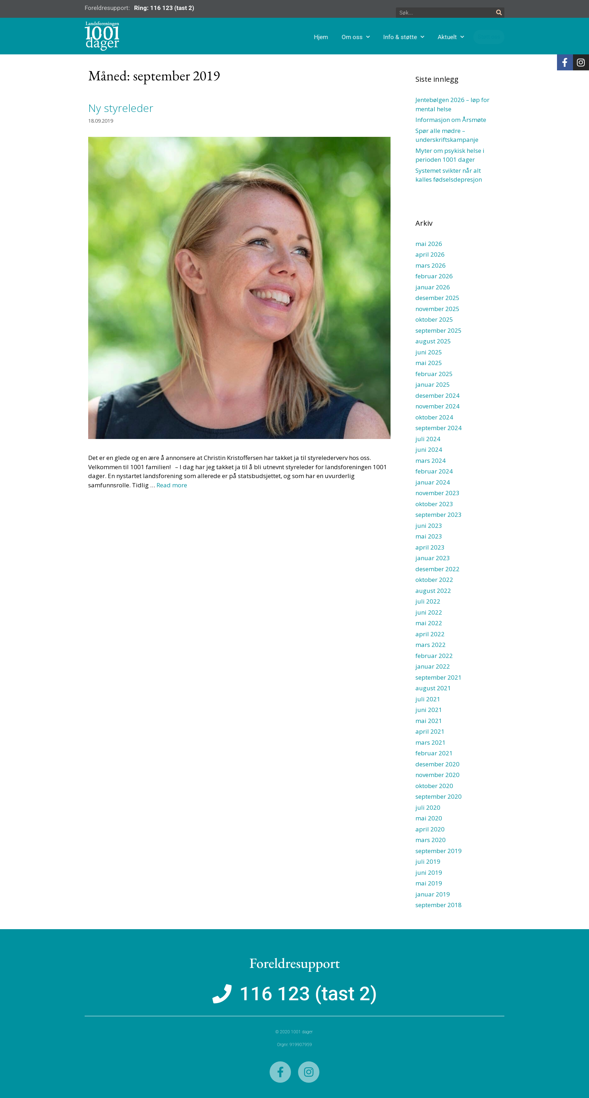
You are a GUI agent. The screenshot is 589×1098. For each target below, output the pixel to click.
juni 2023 (428, 525)
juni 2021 (428, 710)
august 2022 (433, 591)
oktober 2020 (434, 786)
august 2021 (433, 688)
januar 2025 (432, 384)
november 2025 (437, 309)
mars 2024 (430, 460)
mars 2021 (430, 742)
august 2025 (433, 341)
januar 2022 (432, 666)
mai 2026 (428, 244)
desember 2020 (437, 764)
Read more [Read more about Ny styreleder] (171, 485)
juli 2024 (427, 439)
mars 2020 (430, 840)
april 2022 (430, 634)
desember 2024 (437, 395)
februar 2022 (434, 656)
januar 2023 (432, 558)
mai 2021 (428, 721)
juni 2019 (428, 872)
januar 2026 (432, 287)
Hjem (350, 37)
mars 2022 (430, 645)
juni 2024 (428, 449)
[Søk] (499, 12)
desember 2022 (437, 569)
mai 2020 (428, 818)
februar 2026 (434, 276)
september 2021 (438, 677)
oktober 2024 (434, 417)
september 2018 (438, 905)
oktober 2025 (434, 319)
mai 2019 (428, 883)
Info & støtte (433, 37)
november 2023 (437, 493)
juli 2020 (427, 807)
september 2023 (438, 514)
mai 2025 (428, 363)
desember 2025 (437, 298)
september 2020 (438, 796)
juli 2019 (427, 861)
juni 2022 (428, 612)
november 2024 (437, 406)
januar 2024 (432, 482)
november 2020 (437, 775)
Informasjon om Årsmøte (450, 120)
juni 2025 (428, 352)
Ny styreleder (120, 108)
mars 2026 (430, 265)
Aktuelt (480, 37)
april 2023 (430, 547)
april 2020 (430, 829)
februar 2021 (434, 753)
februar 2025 (434, 374)
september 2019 (438, 851)
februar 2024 (434, 471)
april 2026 (430, 254)
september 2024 (438, 428)
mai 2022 (428, 623)
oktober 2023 (434, 504)
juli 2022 (427, 601)
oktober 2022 (434, 579)
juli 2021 (427, 699)
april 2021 (430, 731)
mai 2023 (428, 536)
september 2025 (438, 330)
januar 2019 (432, 894)
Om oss (385, 37)
